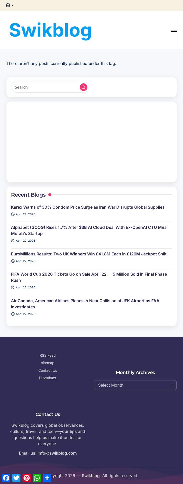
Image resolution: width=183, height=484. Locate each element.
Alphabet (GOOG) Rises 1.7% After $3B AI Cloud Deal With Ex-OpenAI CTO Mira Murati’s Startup (89, 230)
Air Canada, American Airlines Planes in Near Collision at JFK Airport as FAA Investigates (85, 303)
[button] (83, 87)
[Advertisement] (91, 142)
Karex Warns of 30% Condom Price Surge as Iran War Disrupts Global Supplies (88, 207)
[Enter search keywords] (50, 87)
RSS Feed (48, 355)
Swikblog (50, 30)
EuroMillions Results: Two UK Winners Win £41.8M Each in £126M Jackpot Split (89, 253)
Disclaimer (47, 378)
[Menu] (173, 30)
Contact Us (47, 370)
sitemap (47, 363)
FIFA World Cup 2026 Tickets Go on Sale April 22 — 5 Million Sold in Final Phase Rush (89, 277)
